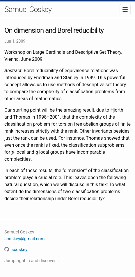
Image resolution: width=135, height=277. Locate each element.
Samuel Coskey (27, 9)
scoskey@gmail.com (24, 238)
